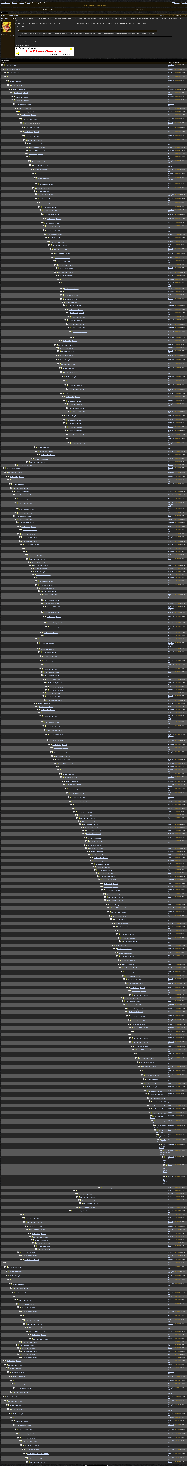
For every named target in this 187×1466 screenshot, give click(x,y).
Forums (14, 3)
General (22, 3)
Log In (184, 3)
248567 (184, 15)
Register (176, 3)
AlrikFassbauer (164, 15)
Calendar (91, 5)
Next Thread (140, 9)
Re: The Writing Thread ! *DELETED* (38, 1454)
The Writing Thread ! (11, 65)
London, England (10, 35)
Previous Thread (47, 9)
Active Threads (101, 5)
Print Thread (4, 13)
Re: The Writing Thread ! (11, 15)
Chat (28, 3)
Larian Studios (5, 3)
